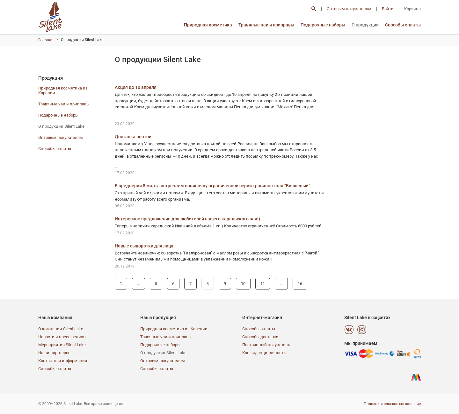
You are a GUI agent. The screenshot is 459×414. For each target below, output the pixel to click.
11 (262, 283)
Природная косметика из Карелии (174, 328)
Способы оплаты (403, 24)
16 (300, 283)
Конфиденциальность (264, 352)
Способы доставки (260, 336)
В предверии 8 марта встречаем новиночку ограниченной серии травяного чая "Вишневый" (212, 185)
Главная (46, 40)
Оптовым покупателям (349, 8)
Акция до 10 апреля (136, 87)
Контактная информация (62, 360)
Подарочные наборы (323, 24)
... (116, 116)
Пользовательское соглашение (392, 404)
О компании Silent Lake (60, 328)
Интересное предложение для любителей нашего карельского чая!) (187, 218)
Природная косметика (208, 24)
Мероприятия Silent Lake (62, 344)
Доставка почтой (133, 136)
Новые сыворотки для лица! (145, 245)
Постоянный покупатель (266, 344)
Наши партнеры (53, 352)
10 (243, 283)
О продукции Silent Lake (61, 126)
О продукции (365, 24)
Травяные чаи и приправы (266, 24)
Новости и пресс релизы (62, 336)
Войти (388, 8)
